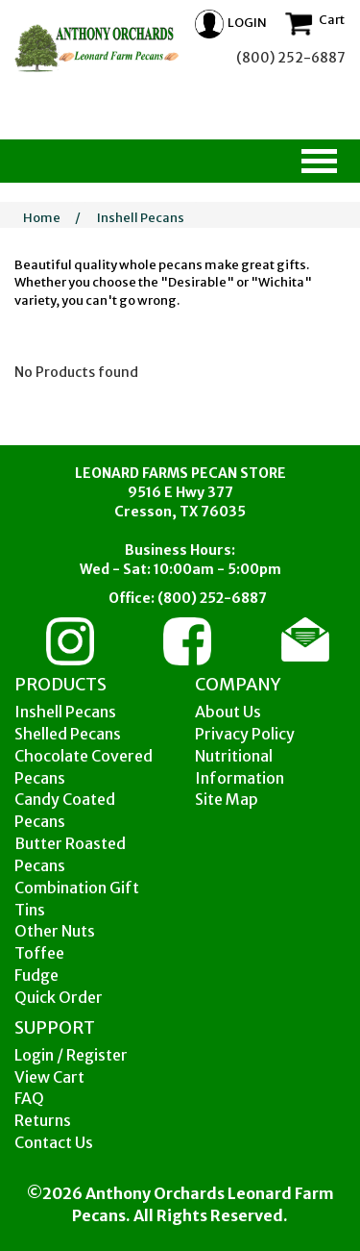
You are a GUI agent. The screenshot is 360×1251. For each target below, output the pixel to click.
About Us (228, 711)
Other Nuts (54, 930)
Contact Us (53, 1142)
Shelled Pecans (67, 733)
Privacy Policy (245, 733)
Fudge (36, 975)
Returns (42, 1120)
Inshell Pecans (140, 218)
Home (41, 218)
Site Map (226, 799)
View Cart (49, 1077)
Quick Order (58, 997)
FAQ (29, 1098)
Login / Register (71, 1054)
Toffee (39, 953)
